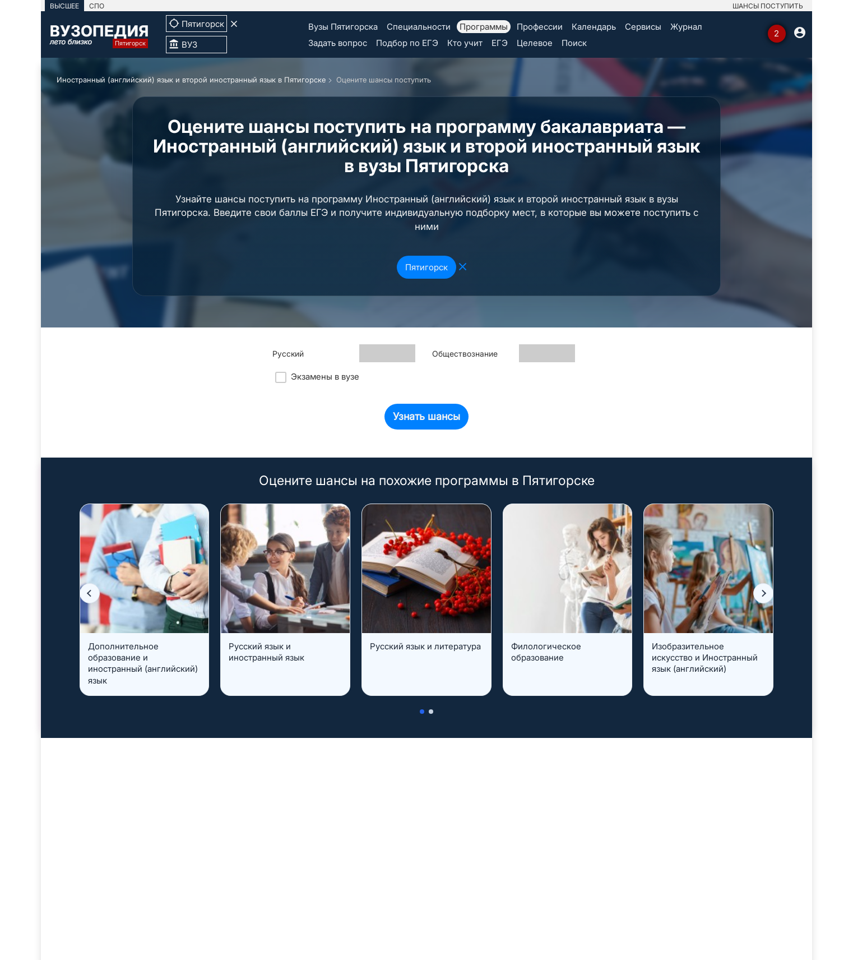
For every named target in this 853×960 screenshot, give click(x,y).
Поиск (574, 43)
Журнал (686, 26)
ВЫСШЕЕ (64, 6)
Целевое (535, 43)
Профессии (540, 26)
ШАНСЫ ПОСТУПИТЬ (768, 6)
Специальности (419, 26)
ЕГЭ (500, 43)
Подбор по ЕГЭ (407, 43)
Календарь (594, 26)
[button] (90, 593)
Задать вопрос (337, 43)
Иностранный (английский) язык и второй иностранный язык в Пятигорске (191, 79)
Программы (484, 26)
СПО (96, 6)
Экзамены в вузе (317, 377)
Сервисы (643, 26)
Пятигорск (426, 267)
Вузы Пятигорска (343, 26)
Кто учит (465, 43)
